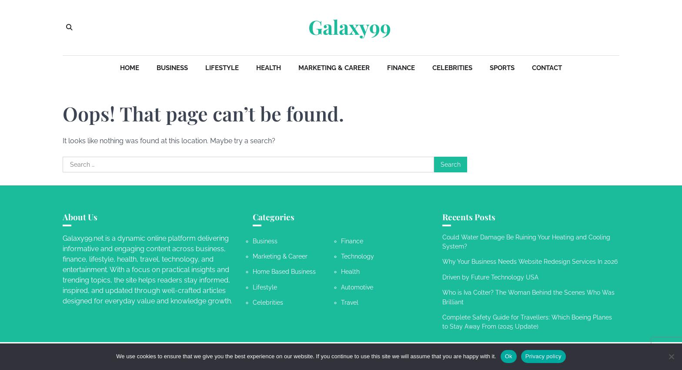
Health (268, 68)
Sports (502, 68)
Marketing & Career (334, 68)
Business (172, 68)
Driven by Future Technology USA (490, 277)
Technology (357, 256)
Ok (508, 356)
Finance (401, 68)
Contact (547, 68)
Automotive (357, 287)
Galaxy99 (349, 27)
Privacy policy (543, 356)
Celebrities (452, 68)
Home (129, 68)
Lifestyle (222, 68)
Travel (349, 302)
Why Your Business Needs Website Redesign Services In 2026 (530, 261)
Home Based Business (284, 271)
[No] (671, 356)
